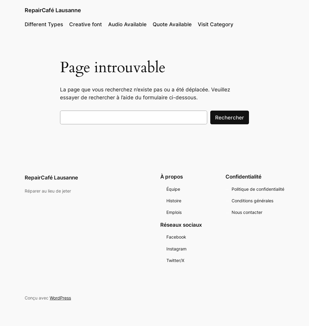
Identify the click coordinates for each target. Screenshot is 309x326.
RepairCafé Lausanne (53, 10)
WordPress (60, 297)
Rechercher (229, 118)
